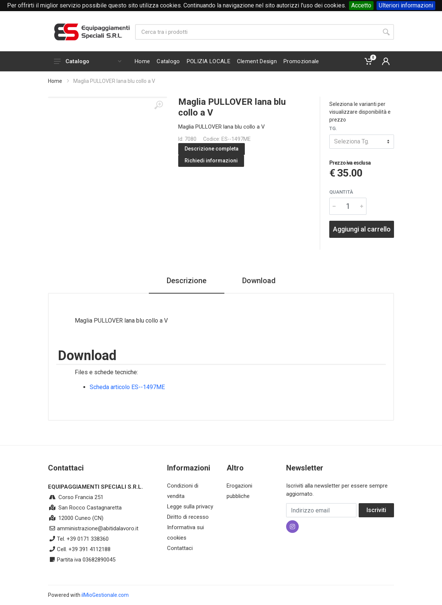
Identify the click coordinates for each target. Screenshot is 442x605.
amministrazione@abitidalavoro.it (97, 528)
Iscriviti (376, 510)
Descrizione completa (211, 149)
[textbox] (362, 141)
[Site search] (256, 32)
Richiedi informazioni (211, 161)
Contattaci (180, 548)
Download (259, 280)
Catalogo (87, 61)
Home (55, 81)
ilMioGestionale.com (105, 595)
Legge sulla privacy (190, 506)
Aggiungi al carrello (362, 229)
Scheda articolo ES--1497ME (127, 387)
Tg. (333, 128)
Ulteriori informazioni (406, 5)
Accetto (361, 5)
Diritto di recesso (188, 517)
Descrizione (186, 280)
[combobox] (361, 142)
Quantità (341, 192)
